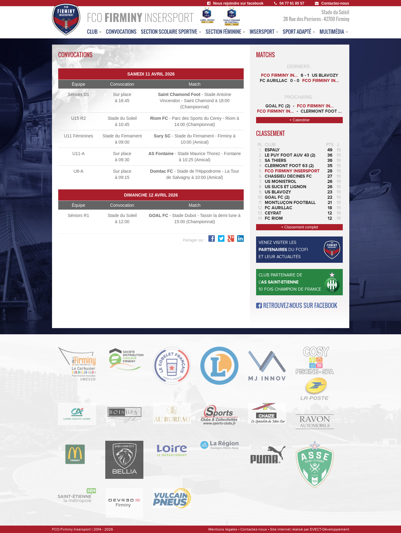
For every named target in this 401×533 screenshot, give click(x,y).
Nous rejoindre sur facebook (235, 3)
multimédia (334, 31)
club (94, 31)
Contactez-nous (332, 3)
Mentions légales (222, 529)
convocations (121, 31)
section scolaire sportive (171, 31)
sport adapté (299, 31)
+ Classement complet (299, 227)
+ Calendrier (300, 120)
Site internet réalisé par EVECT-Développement (309, 529)
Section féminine (225, 31)
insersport (264, 31)
